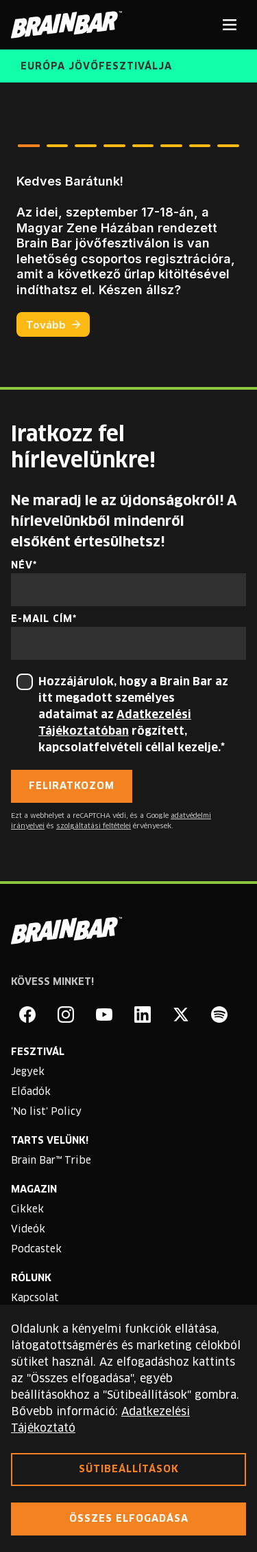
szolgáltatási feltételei (93, 826)
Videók (28, 1229)
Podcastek (36, 1249)
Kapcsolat (35, 1298)
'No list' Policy (46, 1112)
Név (22, 565)
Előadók (31, 1092)
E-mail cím (42, 619)
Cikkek (27, 1210)
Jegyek (28, 1072)
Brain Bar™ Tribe (51, 1161)
